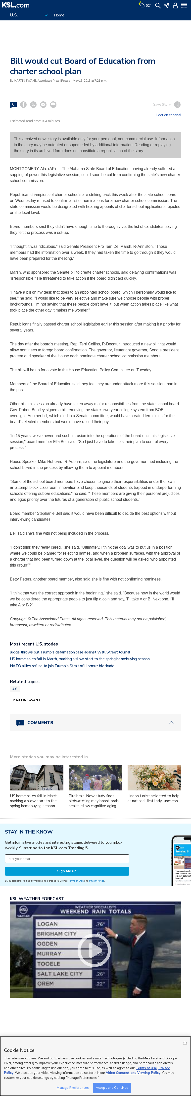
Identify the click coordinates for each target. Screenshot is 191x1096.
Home (59, 15)
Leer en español (168, 115)
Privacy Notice (96, 880)
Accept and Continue (112, 1088)
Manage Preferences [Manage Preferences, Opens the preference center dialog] (73, 1088)
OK (185, 1043)
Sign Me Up (67, 871)
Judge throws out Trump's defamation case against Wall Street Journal (70, 652)
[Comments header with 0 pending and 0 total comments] (95, 722)
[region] (95, 1066)
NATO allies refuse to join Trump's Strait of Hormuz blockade (62, 666)
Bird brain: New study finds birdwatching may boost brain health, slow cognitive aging (94, 801)
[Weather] (144, 5)
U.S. (15, 689)
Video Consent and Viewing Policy (133, 1073)
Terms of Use (76, 880)
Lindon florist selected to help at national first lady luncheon (154, 798)
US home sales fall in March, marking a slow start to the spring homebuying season (80, 659)
